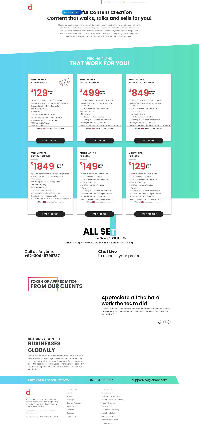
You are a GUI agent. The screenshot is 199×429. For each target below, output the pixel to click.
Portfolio (70, 409)
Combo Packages (107, 9)
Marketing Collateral (110, 420)
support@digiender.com (136, 2)
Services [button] (81, 9)
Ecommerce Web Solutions (113, 399)
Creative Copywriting (110, 409)
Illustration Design (109, 416)
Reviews (132, 9)
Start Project (50, 140)
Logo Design (107, 393)
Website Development (111, 396)
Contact (142, 9)
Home (64, 9)
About (72, 9)
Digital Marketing (108, 413)
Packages (93, 9)
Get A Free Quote (72, 12)
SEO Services (107, 423)
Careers (70, 413)
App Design (106, 406)
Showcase (122, 9)
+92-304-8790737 (114, 2)
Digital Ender (41, 411)
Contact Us (71, 416)
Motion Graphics (108, 403)
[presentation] (167, 322)
